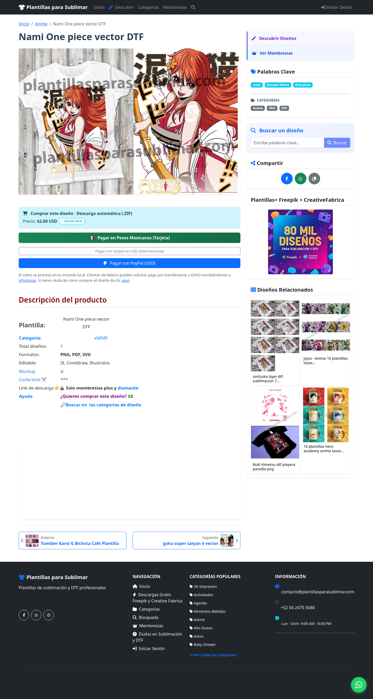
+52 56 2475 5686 (298, 607)
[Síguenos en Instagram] (49, 615)
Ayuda (26, 396)
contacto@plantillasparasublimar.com (317, 592)
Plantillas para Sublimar (53, 7)
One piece (303, 85)
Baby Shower (203, 644)
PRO (272, 108)
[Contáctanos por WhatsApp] (36, 615)
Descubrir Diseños (274, 38)
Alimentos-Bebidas (208, 611)
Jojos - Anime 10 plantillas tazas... (326, 360)
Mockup (27, 371)
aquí (125, 280)
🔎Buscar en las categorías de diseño (100, 405)
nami (257, 85)
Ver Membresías (272, 53)
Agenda (198, 603)
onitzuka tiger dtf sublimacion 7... (268, 378)
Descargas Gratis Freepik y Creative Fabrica (157, 598)
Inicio (99, 7)
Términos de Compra (293, 639)
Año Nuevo (201, 627)
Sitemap (347, 680)
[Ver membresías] (300, 241)
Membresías (175, 7)
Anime (41, 24)
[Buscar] (193, 7)
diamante (128, 388)
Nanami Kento (278, 85)
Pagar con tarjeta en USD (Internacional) (129, 251)
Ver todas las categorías (213, 654)
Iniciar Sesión (336, 7)
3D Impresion (203, 586)
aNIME (100, 338)
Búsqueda (146, 617)
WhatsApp (27, 280)
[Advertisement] (129, 482)
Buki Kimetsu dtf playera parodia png (274, 466)
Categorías (148, 7)
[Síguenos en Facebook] (24, 615)
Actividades (201, 594)
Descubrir (121, 7)
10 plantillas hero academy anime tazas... (324, 448)
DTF (284, 108)
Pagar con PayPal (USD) (129, 263)
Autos (197, 636)
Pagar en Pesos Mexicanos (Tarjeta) (129, 238)
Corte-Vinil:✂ (33, 380)
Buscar (337, 143)
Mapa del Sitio (287, 647)
